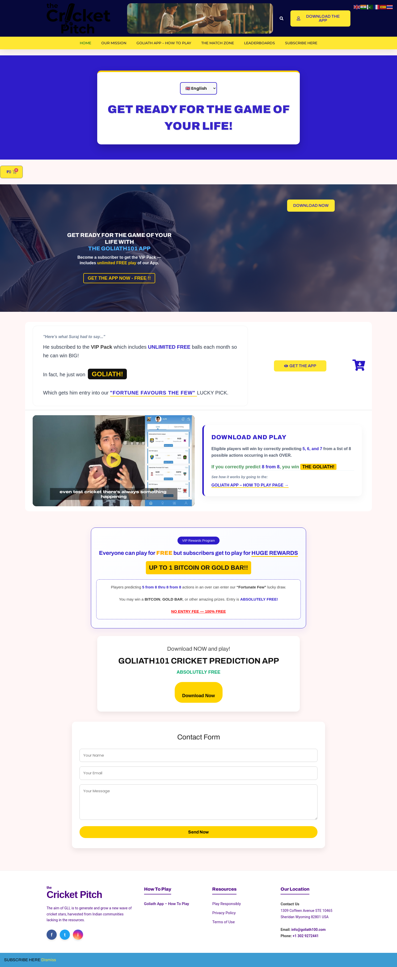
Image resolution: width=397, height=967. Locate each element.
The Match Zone (217, 43)
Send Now (198, 832)
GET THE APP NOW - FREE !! (119, 278)
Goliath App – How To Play (163, 43)
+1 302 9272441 (306, 936)
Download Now (198, 695)
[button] (281, 18)
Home (85, 43)
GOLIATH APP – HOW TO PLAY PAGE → (250, 485)
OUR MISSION (113, 43)
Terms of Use (223, 922)
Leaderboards (259, 43)
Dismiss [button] (48, 960)
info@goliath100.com (308, 930)
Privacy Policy (223, 913)
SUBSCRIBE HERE (301, 43)
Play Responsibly (226, 904)
